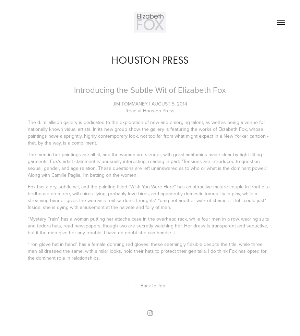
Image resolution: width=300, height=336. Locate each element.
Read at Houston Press (150, 110)
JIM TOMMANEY (130, 103)
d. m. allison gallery (57, 122)
